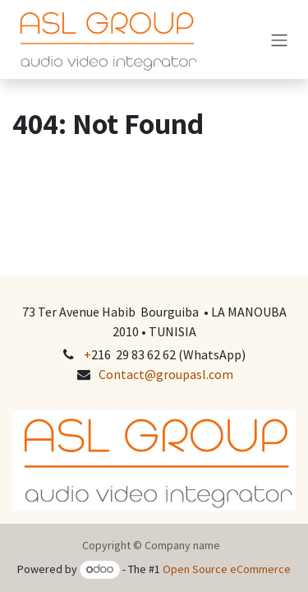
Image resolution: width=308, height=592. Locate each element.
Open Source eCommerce (227, 569)
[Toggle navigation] (279, 39)
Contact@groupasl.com (166, 374)
